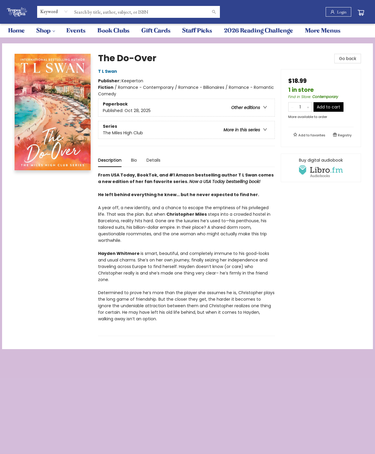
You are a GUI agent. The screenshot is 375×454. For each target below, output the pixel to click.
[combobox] (54, 11)
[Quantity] (300, 107)
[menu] (187, 30)
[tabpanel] (186, 254)
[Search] (214, 12)
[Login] (338, 12)
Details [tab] (153, 160)
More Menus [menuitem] (323, 30)
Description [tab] (110, 160)
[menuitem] (16, 30)
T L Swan (108, 71)
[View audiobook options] (321, 168)
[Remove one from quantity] (292, 107)
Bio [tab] (134, 160)
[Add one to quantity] (308, 107)
